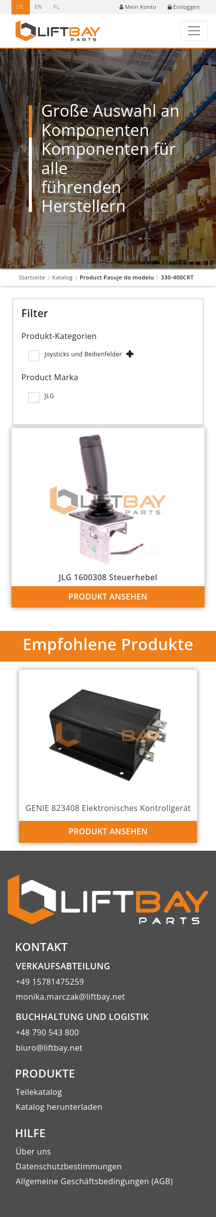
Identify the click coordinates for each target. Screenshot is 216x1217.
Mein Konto (137, 6)
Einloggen (184, 6)
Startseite (32, 277)
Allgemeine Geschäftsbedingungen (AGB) (94, 1181)
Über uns (33, 1151)
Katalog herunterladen (59, 1106)
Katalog (62, 277)
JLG (49, 396)
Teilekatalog (39, 1091)
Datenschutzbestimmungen (69, 1166)
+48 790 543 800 (47, 1032)
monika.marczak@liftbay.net (70, 996)
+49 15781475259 (50, 981)
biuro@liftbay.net (49, 1047)
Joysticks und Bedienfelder (83, 354)
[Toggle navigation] (194, 31)
